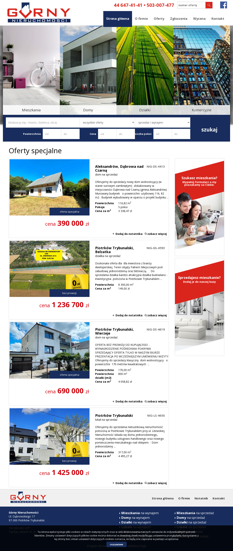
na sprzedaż (195, 513)
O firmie (141, 18)
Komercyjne (201, 110)
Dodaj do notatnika (129, 234)
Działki (144, 110)
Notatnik (201, 498)
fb (223, 5)
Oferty (159, 18)
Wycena (199, 18)
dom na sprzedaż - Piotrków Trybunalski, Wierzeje (89, 363)
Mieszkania (31, 110)
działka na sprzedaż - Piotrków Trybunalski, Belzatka (89, 279)
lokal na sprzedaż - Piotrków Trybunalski (89, 447)
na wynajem (140, 513)
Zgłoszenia (178, 18)
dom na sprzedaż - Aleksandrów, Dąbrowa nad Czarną (89, 198)
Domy (88, 110)
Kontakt (217, 18)
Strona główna (117, 18)
